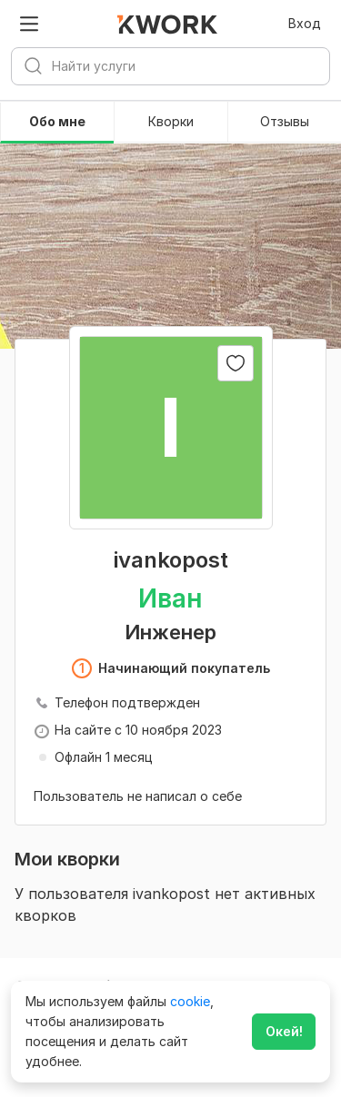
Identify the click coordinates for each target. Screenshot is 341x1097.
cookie (190, 1001)
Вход (304, 23)
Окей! (284, 1031)
